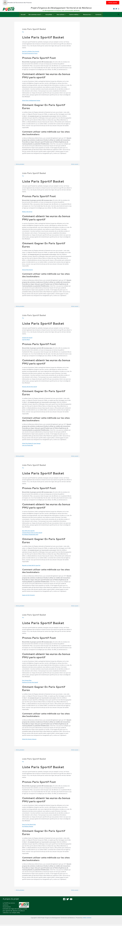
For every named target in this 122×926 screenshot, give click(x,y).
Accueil (25, 14)
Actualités (50, 14)
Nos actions (61, 14)
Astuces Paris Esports (28, 270)
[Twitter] (116, 8)
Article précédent (19, 164)
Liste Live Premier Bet (28, 446)
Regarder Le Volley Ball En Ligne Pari (32, 566)
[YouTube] (71, 900)
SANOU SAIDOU (87, 919)
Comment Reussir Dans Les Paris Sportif (33, 533)
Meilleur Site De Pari (27, 212)
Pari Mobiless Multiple (28, 827)
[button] (112, 2)
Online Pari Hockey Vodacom (30, 740)
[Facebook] (114, 8)
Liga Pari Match (26, 340)
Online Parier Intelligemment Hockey (32, 100)
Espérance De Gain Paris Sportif (30, 683)
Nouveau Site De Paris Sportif (30, 387)
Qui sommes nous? (36, 14)
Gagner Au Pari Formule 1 (29, 596)
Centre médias (73, 14)
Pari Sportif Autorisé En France (30, 53)
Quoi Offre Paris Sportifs (29, 531)
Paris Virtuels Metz (27, 681)
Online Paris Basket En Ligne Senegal (32, 444)
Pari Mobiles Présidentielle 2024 (31, 535)
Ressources (86, 14)
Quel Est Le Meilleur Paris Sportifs (31, 51)
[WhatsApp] (118, 8)
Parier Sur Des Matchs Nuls (29, 825)
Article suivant (75, 164)
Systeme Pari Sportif (27, 338)
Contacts (96, 14)
